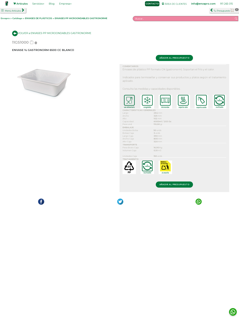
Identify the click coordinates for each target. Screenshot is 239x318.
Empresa (65, 3)
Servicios (38, 3)
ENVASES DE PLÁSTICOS (38, 18)
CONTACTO (152, 3)
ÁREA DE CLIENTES (174, 3)
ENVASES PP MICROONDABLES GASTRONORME (81, 18)
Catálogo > (18, 18)
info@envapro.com (203, 3)
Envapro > (6, 18)
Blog (52, 3)
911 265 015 (226, 3)
